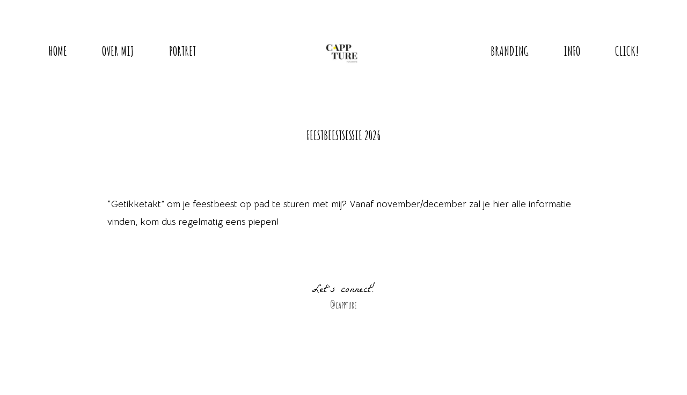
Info (572, 51)
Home (57, 51)
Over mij (118, 51)
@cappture (343, 305)
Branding (510, 51)
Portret (182, 51)
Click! (627, 51)
